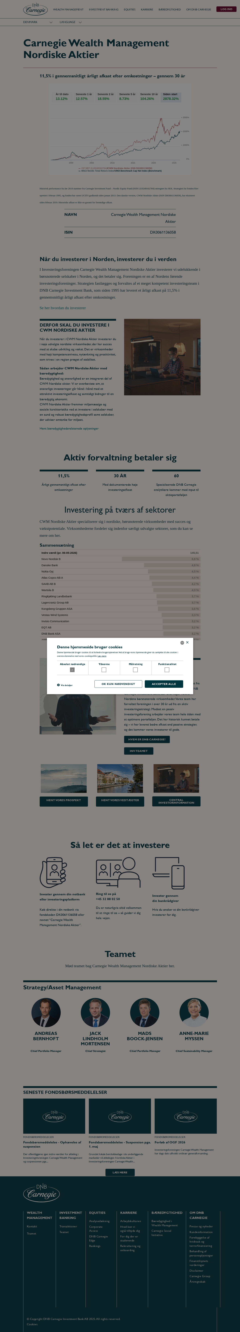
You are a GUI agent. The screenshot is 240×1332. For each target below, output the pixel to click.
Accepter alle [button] (164, 684)
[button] (64, 685)
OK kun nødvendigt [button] (118, 684)
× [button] (187, 642)
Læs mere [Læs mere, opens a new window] (102, 656)
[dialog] (120, 666)
